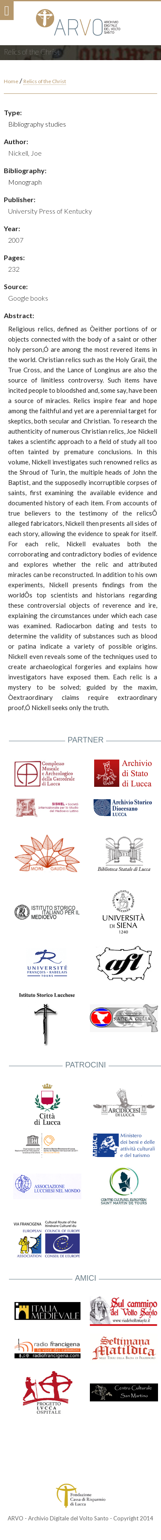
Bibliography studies (37, 124)
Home (11, 81)
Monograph (25, 182)
